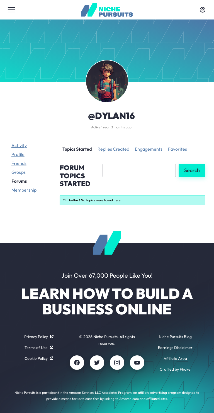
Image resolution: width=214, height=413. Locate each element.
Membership (24, 190)
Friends (18, 163)
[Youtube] (137, 362)
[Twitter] (97, 362)
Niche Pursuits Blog (175, 336)
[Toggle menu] (11, 9)
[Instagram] (117, 362)
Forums (19, 181)
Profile (18, 154)
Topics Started (77, 149)
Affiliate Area (175, 358)
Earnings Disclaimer (175, 347)
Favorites (177, 149)
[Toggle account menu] (202, 10)
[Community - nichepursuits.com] (107, 10)
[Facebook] (77, 362)
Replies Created (113, 149)
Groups (18, 172)
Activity (19, 145)
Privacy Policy (39, 336)
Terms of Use (39, 347)
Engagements (148, 149)
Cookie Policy (39, 358)
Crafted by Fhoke (175, 369)
